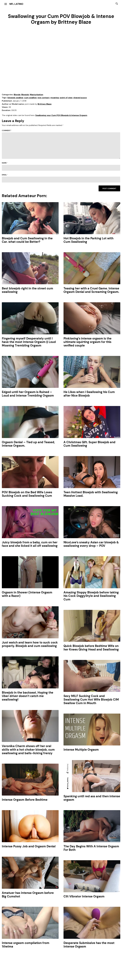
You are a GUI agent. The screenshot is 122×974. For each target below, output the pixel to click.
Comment (7, 130)
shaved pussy (80, 97)
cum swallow (30, 97)
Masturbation (36, 94)
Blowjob (25, 94)
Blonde (17, 94)
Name (5, 163)
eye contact (44, 97)
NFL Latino (16, 4)
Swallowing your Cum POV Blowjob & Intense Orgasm (61, 115)
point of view (66, 97)
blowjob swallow (15, 97)
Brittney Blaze (44, 104)
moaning (54, 97)
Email (5, 175)
